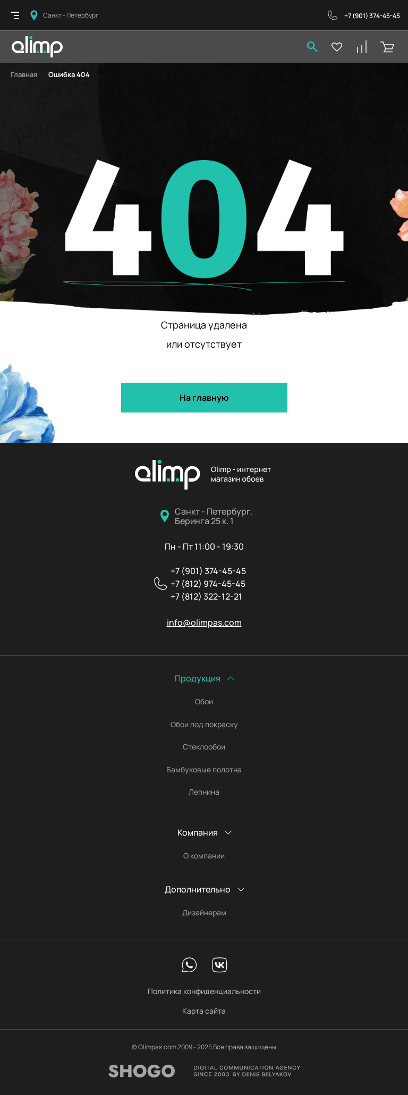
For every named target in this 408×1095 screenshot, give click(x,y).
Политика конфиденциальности (204, 991)
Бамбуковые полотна (204, 769)
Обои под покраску (204, 724)
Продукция (197, 678)
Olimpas (37, 46)
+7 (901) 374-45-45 (372, 15)
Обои (204, 701)
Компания (197, 832)
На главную (204, 397)
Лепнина (204, 792)
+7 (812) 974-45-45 (208, 583)
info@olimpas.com (204, 622)
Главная (24, 74)
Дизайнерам (204, 912)
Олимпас (204, 475)
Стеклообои (204, 747)
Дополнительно (198, 889)
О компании (204, 856)
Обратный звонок (332, 15)
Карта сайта (204, 1011)
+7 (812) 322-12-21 (206, 596)
